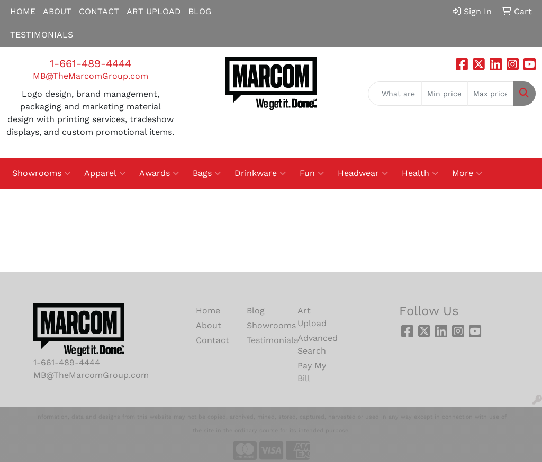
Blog (256, 311)
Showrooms (41, 173)
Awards (159, 173)
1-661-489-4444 (90, 63)
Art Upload (312, 317)
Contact (212, 340)
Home (208, 311)
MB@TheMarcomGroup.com (90, 76)
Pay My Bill (311, 372)
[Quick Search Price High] (490, 93)
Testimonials (266, 340)
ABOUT (57, 11)
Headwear (363, 173)
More (467, 173)
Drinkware (260, 173)
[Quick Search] (395, 93)
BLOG (200, 11)
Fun (312, 173)
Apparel (104, 173)
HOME (22, 11)
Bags (207, 173)
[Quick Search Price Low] (444, 93)
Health (420, 173)
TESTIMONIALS (41, 35)
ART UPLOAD (154, 11)
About (208, 325)
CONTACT (99, 11)
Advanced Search (316, 344)
